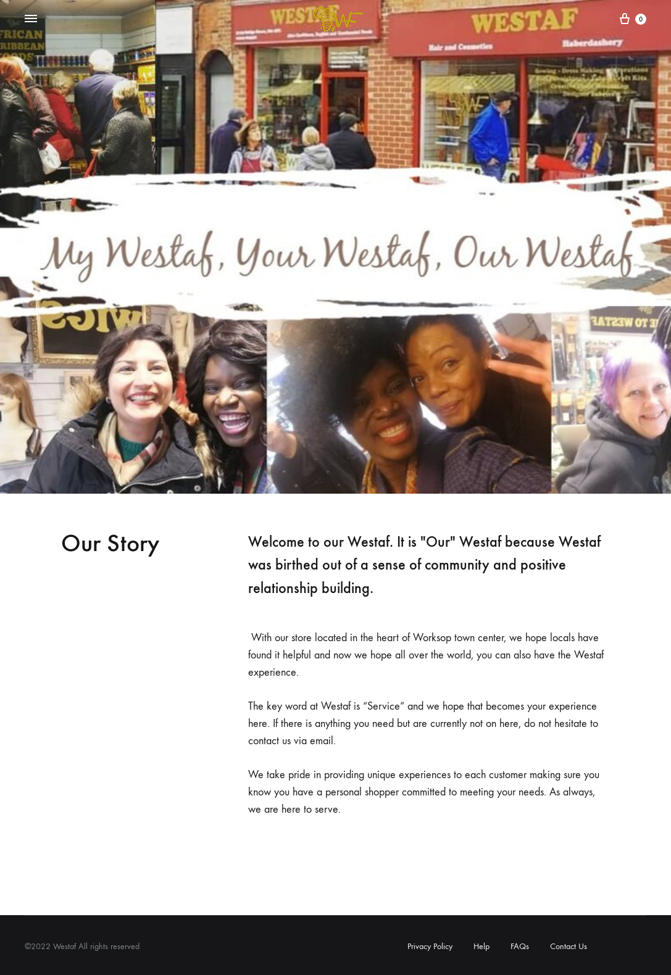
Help (481, 946)
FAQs (520, 946)
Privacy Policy (429, 946)
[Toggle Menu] (31, 19)
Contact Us (568, 946)
